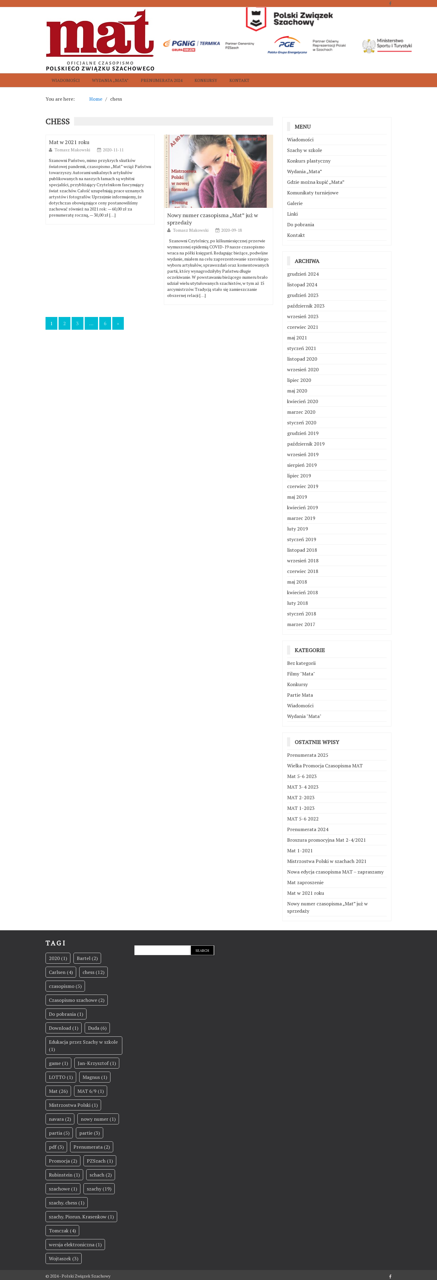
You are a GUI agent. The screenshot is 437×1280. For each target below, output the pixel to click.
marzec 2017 (301, 624)
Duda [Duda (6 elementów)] (97, 1028)
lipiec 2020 (299, 380)
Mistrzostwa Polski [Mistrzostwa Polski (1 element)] (73, 1105)
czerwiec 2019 (302, 486)
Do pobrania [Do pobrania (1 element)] (66, 1014)
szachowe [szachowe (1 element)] (63, 1188)
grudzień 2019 (303, 433)
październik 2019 (306, 443)
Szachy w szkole (304, 150)
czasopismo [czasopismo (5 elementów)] (65, 986)
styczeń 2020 (301, 422)
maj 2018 (297, 581)
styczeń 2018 (301, 613)
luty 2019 (297, 528)
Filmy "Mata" (301, 673)
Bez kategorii (301, 663)
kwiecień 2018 (302, 592)
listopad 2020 (302, 358)
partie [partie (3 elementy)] (89, 1133)
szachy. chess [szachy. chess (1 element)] (66, 1202)
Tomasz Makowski (73, 150)
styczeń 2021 (301, 348)
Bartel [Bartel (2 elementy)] (87, 958)
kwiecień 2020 (302, 401)
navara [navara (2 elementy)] (60, 1119)
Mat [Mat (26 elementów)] (58, 1091)
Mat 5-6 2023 (302, 776)
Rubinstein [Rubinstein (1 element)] (64, 1174)
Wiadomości (66, 80)
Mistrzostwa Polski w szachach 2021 (327, 861)
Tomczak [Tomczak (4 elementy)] (62, 1230)
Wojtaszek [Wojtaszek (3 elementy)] (63, 1258)
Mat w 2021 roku (69, 142)
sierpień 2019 (302, 465)
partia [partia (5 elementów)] (59, 1133)
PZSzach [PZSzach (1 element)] (100, 1160)
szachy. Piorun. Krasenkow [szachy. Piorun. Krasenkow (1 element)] (81, 1216)
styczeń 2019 (301, 539)
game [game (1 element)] (58, 1063)
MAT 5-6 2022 (303, 818)
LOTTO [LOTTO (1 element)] (61, 1077)
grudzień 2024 (303, 274)
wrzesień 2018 (303, 560)
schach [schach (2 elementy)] (101, 1174)
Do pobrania (300, 224)
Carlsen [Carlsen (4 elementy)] (61, 972)
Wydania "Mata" (304, 716)
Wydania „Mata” (110, 80)
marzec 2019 (301, 518)
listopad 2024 (302, 284)
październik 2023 (306, 305)
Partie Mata (300, 695)
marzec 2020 (301, 412)
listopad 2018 (302, 550)
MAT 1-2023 (301, 808)
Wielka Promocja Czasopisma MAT (325, 765)
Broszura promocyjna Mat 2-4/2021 (326, 840)
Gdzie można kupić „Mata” (315, 182)
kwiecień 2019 (302, 507)
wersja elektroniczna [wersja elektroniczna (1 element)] (75, 1244)
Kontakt (239, 80)
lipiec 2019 (299, 475)
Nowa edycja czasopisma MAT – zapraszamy (335, 871)
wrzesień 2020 (303, 369)
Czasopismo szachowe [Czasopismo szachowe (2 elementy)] (76, 1000)
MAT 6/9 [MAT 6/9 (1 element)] (90, 1091)
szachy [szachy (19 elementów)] (99, 1188)
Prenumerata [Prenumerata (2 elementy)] (91, 1147)
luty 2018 (297, 603)
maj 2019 (297, 496)
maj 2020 (297, 390)
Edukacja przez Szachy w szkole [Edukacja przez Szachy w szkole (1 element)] (83, 1046)
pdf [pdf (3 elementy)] (56, 1147)
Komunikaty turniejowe (312, 192)
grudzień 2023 (303, 295)
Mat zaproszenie (305, 882)
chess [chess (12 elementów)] (93, 972)
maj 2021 (297, 337)
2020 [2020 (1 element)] (58, 958)
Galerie (295, 203)
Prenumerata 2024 (161, 80)
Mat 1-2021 (300, 850)
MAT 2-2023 (301, 797)
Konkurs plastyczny (308, 160)
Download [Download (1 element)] (63, 1028)
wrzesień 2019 (303, 454)
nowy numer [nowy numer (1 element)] (98, 1119)
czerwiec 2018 (302, 571)
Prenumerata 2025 (307, 755)
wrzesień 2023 (303, 316)
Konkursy (206, 80)
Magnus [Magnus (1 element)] (95, 1077)
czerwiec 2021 (302, 327)
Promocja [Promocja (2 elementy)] (63, 1160)
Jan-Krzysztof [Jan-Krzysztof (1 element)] (97, 1063)
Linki (292, 214)
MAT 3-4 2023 (303, 786)
